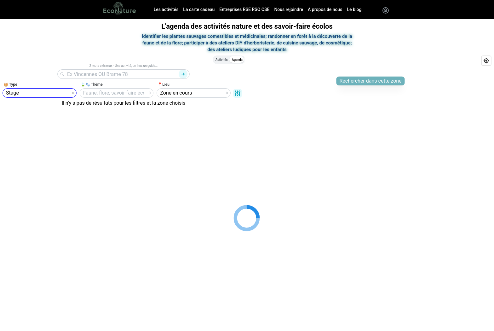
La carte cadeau (199, 9)
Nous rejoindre (288, 9)
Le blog (354, 9)
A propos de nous (325, 9)
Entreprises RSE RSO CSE (244, 9)
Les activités (166, 9)
